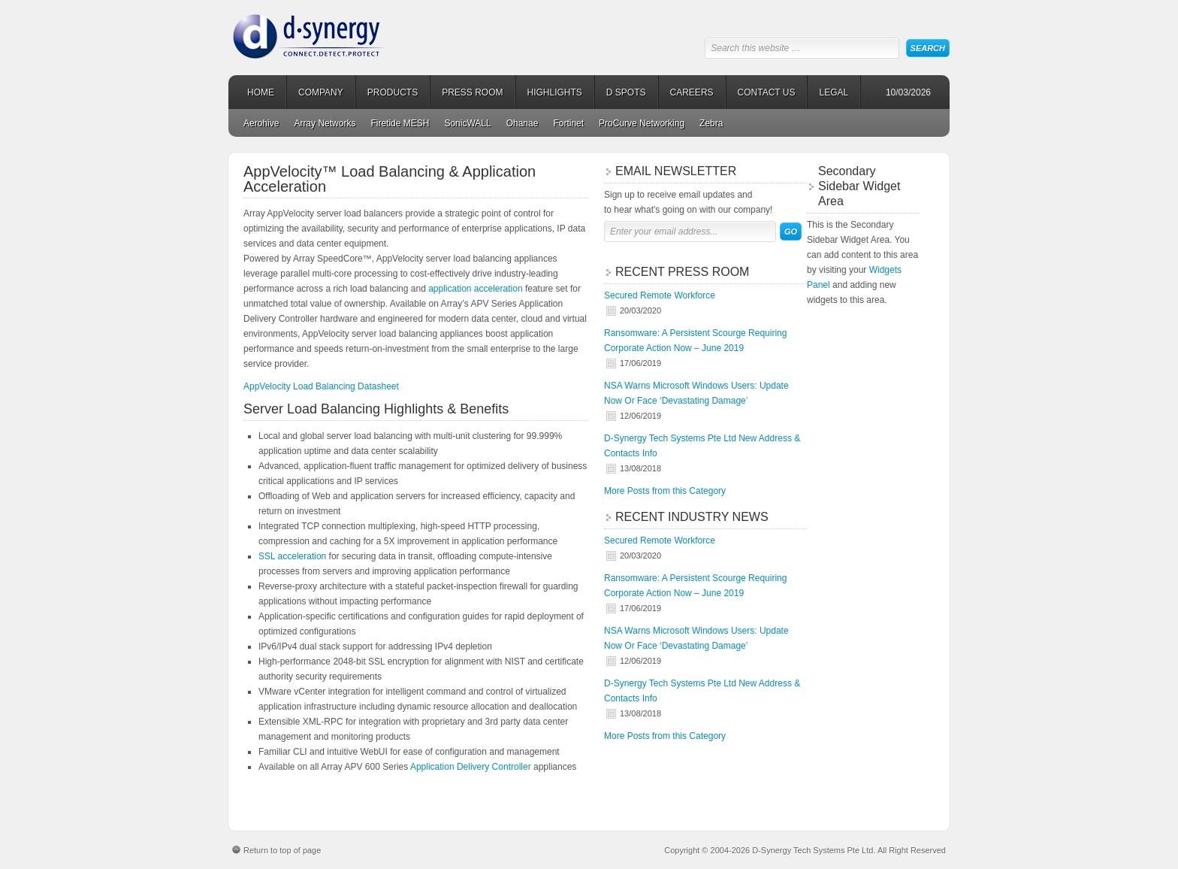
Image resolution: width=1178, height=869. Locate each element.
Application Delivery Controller (470, 767)
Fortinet (568, 123)
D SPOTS (626, 92)
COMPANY (320, 92)
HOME (260, 92)
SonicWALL (467, 123)
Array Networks (324, 123)
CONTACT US (767, 92)
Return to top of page (282, 850)
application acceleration (475, 288)
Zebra (711, 123)
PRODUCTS (392, 92)
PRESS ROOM (472, 92)
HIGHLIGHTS (554, 92)
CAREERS (692, 92)
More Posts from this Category (665, 491)
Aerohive (261, 123)
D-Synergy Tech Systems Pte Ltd (344, 30)
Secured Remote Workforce (659, 295)
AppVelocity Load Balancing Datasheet (321, 386)
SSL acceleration (292, 556)
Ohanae (522, 123)
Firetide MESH (399, 123)
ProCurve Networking (641, 123)
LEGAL (833, 92)
